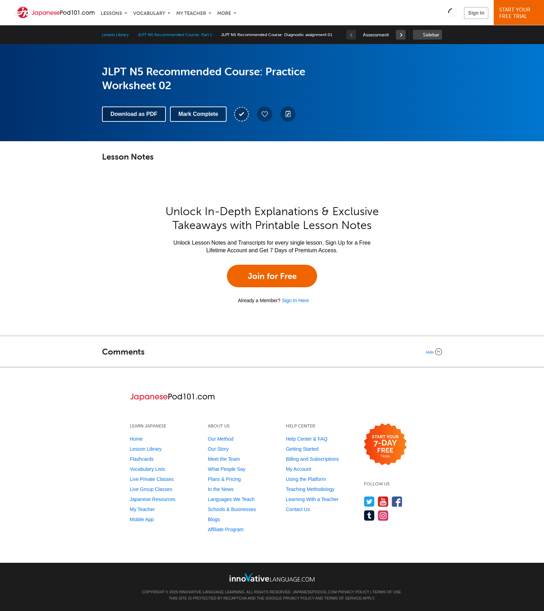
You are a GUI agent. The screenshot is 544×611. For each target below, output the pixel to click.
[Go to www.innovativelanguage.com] (272, 577)
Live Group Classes (151, 489)
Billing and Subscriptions (312, 459)
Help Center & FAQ (307, 439)
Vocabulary (149, 13)
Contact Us (298, 509)
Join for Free (272, 276)
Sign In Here (295, 300)
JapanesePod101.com (314, 592)
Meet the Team (224, 459)
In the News (220, 489)
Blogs (214, 519)
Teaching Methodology (310, 489)
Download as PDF (133, 114)
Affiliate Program (226, 529)
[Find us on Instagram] (383, 515)
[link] (401, 35)
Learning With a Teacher (312, 499)
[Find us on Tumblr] (369, 515)
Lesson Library (115, 34)
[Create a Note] (288, 114)
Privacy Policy (353, 592)
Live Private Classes (152, 479)
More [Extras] (224, 13)
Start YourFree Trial (520, 13)
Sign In (476, 13)
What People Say (226, 469)
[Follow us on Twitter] (369, 501)
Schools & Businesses (232, 509)
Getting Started (302, 449)
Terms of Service (343, 598)
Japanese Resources (153, 499)
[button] (452, 12)
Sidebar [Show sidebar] (431, 35)
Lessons (111, 13)
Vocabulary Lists (147, 469)
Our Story (218, 449)
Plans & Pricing (224, 479)
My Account (298, 469)
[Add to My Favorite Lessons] (264, 114)
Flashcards (141, 459)
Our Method (220, 439)
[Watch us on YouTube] (383, 501)
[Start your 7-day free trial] (385, 444)
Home (136, 439)
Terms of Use (386, 592)
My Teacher (191, 13)
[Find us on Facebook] (397, 501)
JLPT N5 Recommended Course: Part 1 (175, 34)
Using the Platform (306, 479)
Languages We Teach (231, 499)
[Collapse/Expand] (272, 352)
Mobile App (142, 519)
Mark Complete (198, 114)
